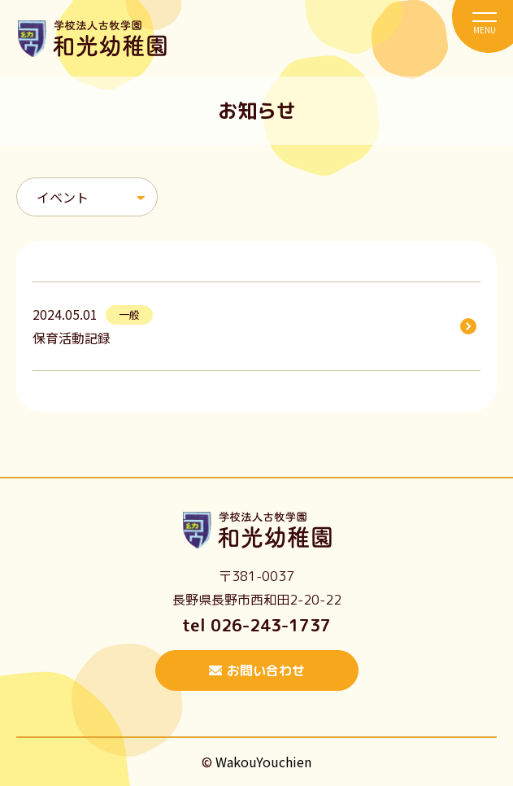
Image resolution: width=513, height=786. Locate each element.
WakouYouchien (263, 761)
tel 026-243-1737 (256, 625)
